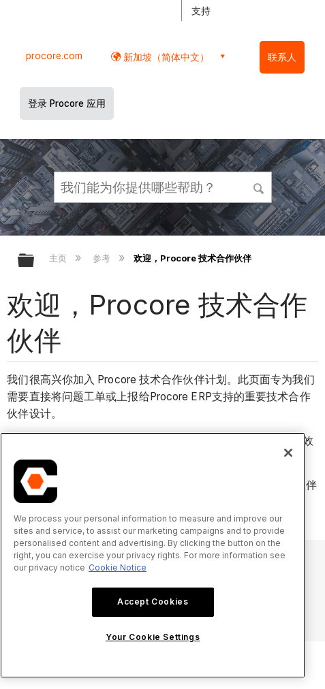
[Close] (288, 453)
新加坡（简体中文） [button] (165, 57)
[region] (152, 555)
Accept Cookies (152, 601)
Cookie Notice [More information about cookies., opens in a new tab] (117, 567)
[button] (259, 186)
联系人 (282, 57)
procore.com (54, 55)
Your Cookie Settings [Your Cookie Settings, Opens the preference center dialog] (153, 637)
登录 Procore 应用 (67, 103)
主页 (59, 258)
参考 (103, 258)
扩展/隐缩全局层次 (34, 261)
